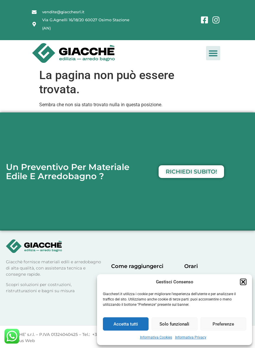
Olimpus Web (20, 340)
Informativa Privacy (190, 337)
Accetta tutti (125, 324)
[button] (243, 282)
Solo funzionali (174, 324)
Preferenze (223, 324)
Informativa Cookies (156, 337)
